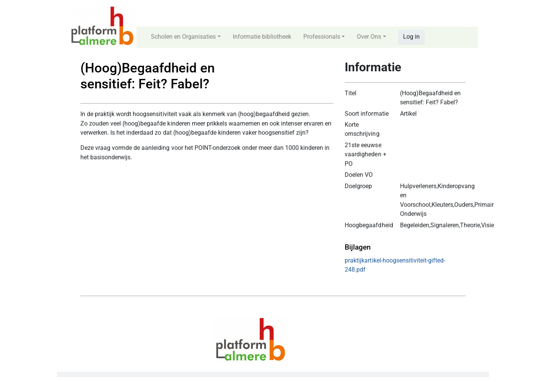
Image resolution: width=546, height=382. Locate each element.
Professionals (321, 36)
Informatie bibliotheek (262, 36)
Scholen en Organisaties (183, 36)
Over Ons (369, 36)
